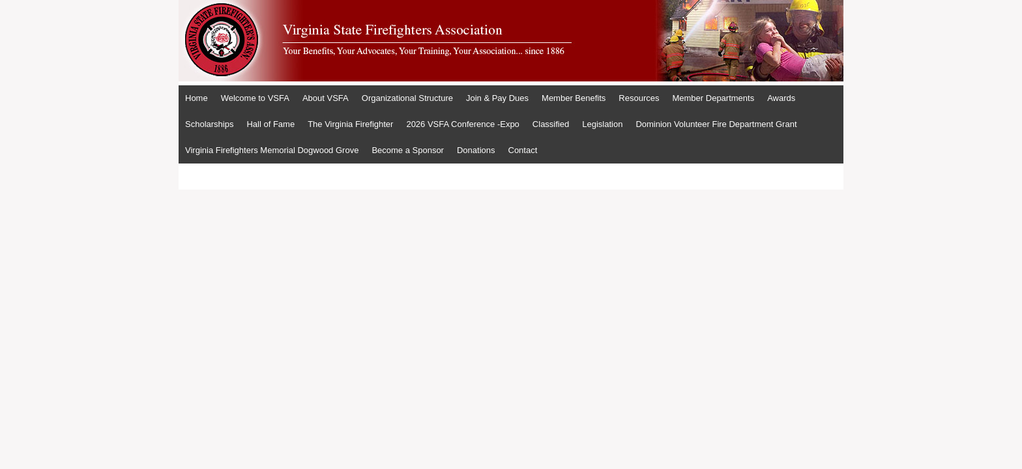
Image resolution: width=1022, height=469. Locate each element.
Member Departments (713, 98)
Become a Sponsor (408, 150)
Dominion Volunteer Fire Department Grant (715, 124)
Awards (781, 98)
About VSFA (325, 98)
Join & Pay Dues (497, 98)
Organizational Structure (407, 98)
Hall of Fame (270, 124)
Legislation (602, 124)
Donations (476, 150)
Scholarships (209, 124)
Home (196, 98)
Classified (551, 124)
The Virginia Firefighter (350, 124)
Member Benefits (574, 98)
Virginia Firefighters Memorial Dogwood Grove (271, 150)
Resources (639, 98)
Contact (523, 150)
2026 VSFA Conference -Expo (462, 124)
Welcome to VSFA (255, 98)
